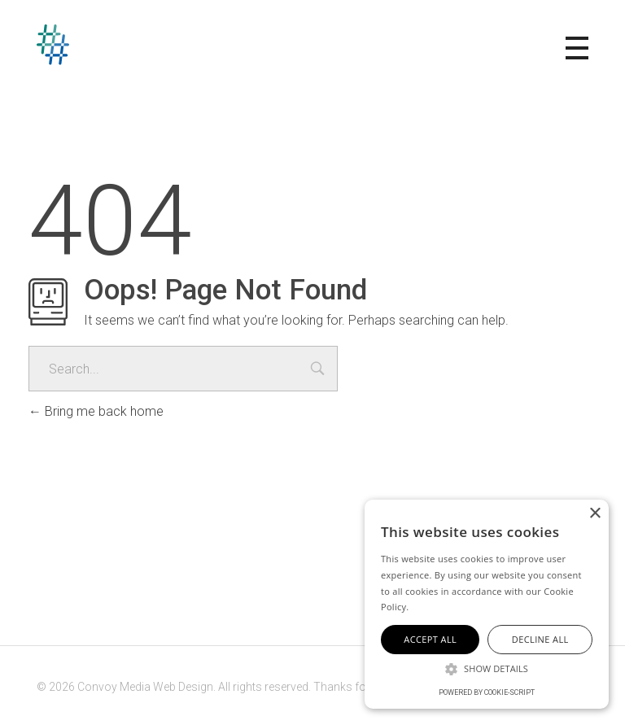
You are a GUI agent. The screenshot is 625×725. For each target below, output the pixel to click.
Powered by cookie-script (487, 692)
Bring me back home (96, 411)
